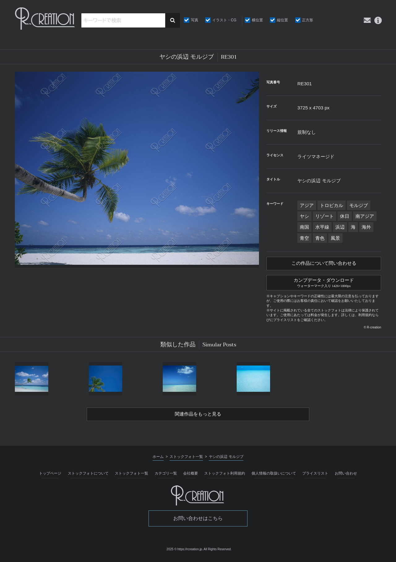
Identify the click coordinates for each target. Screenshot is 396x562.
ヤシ (304, 216)
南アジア (364, 216)
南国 (304, 227)
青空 (304, 238)
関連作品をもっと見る (198, 416)
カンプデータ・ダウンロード (323, 283)
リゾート (324, 216)
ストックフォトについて (88, 476)
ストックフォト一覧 (131, 476)
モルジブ (358, 205)
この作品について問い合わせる (324, 264)
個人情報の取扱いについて (274, 476)
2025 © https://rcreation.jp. (184, 551)
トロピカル (331, 205)
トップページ (50, 476)
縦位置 (282, 20)
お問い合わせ (346, 476)
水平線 (322, 227)
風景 (335, 238)
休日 (344, 216)
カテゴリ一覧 (166, 476)
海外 (366, 227)
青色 (320, 238)
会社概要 (190, 476)
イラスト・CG (224, 20)
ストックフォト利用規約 (224, 476)
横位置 (257, 20)
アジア (307, 205)
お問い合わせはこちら (198, 520)
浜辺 (340, 227)
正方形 (307, 20)
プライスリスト (315, 476)
